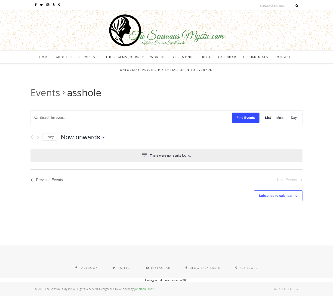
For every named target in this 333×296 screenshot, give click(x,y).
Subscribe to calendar (276, 195)
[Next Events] (38, 137)
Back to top (285, 289)
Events (45, 92)
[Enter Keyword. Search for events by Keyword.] (131, 118)
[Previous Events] (32, 137)
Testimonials (255, 57)
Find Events (246, 118)
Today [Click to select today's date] (50, 137)
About (62, 57)
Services (86, 57)
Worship (158, 57)
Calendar (227, 57)
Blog (207, 57)
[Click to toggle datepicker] (83, 137)
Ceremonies (184, 57)
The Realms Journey (125, 57)
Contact (282, 57)
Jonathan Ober (144, 289)
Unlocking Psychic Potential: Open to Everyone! (168, 70)
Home (44, 57)
